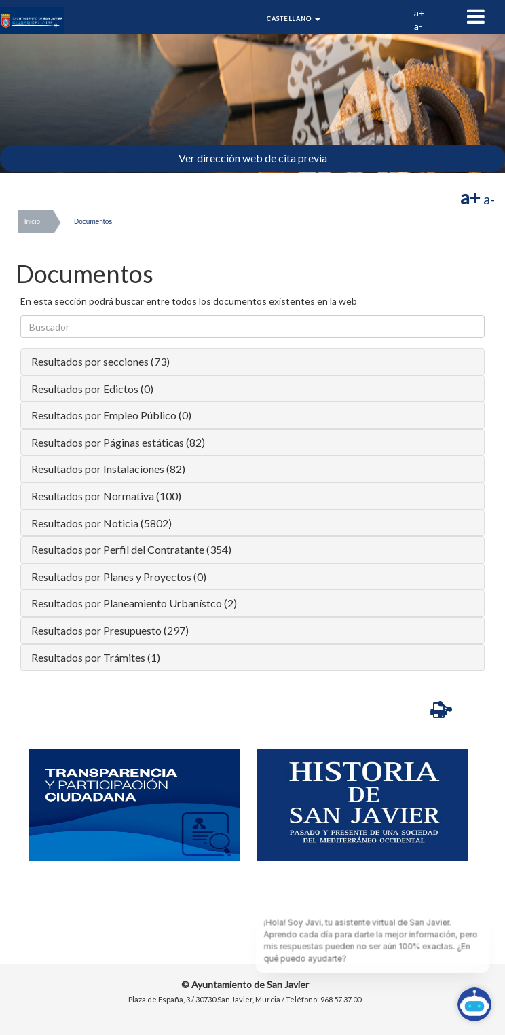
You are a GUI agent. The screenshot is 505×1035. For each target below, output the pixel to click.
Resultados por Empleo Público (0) (111, 415)
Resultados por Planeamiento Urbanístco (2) (134, 603)
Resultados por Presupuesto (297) (110, 630)
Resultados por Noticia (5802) (101, 522)
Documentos (93, 221)
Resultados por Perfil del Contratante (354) (131, 549)
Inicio (32, 221)
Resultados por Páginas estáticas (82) (118, 442)
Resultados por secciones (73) (100, 361)
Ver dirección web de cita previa (253, 157)
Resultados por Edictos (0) (92, 388)
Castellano (293, 18)
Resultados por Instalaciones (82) (108, 468)
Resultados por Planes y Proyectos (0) (118, 576)
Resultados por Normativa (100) (106, 495)
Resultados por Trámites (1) (95, 657)
